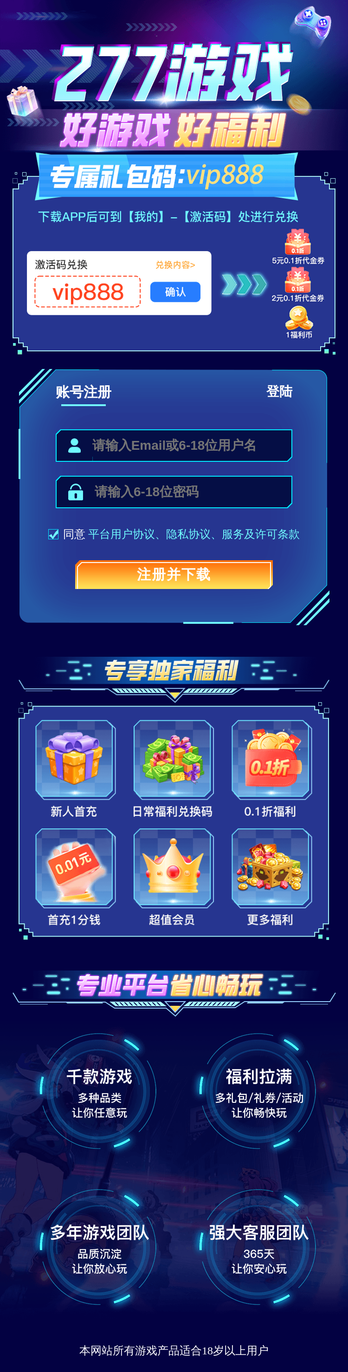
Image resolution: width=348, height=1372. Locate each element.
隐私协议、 (194, 534)
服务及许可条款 (261, 534)
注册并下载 (174, 574)
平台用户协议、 (127, 534)
